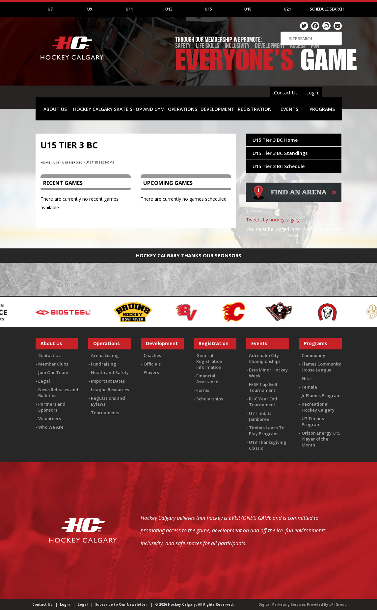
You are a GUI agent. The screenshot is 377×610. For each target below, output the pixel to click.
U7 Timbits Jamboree (260, 416)
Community (313, 355)
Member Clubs (53, 364)
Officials (152, 364)
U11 (129, 9)
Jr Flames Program (321, 395)
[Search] (311, 38)
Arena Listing (105, 355)
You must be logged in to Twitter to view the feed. (293, 232)
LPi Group (338, 604)
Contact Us (286, 92)
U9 (89, 9)
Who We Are (51, 427)
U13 (169, 9)
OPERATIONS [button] (182, 109)
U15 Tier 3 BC (72, 162)
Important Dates (108, 381)
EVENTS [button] (289, 109)
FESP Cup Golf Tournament (263, 387)
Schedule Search (327, 9)
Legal (44, 381)
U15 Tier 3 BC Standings (280, 153)
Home (45, 162)
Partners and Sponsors (52, 407)
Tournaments (105, 413)
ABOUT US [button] (55, 109)
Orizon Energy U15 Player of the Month (321, 439)
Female (309, 387)
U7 (50, 9)
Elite (306, 378)
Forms (202, 390)
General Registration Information (209, 361)
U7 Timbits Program (313, 421)
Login (312, 92)
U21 (287, 9)
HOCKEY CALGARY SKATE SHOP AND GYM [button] (119, 109)
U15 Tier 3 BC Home (275, 140)
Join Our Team (53, 372)
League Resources (110, 390)
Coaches (152, 355)
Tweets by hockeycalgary (273, 219)
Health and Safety (110, 372)
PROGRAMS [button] (322, 109)
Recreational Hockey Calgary (318, 407)
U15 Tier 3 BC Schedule (279, 166)
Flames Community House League (321, 367)
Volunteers (49, 418)
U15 (208, 9)
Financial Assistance (207, 379)
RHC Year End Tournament (263, 402)
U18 (248, 9)
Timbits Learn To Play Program (266, 431)
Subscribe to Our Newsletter (121, 604)
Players (151, 372)
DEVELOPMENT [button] (217, 109)
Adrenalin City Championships (265, 358)
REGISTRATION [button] (255, 109)
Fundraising (103, 364)
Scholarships (209, 399)
